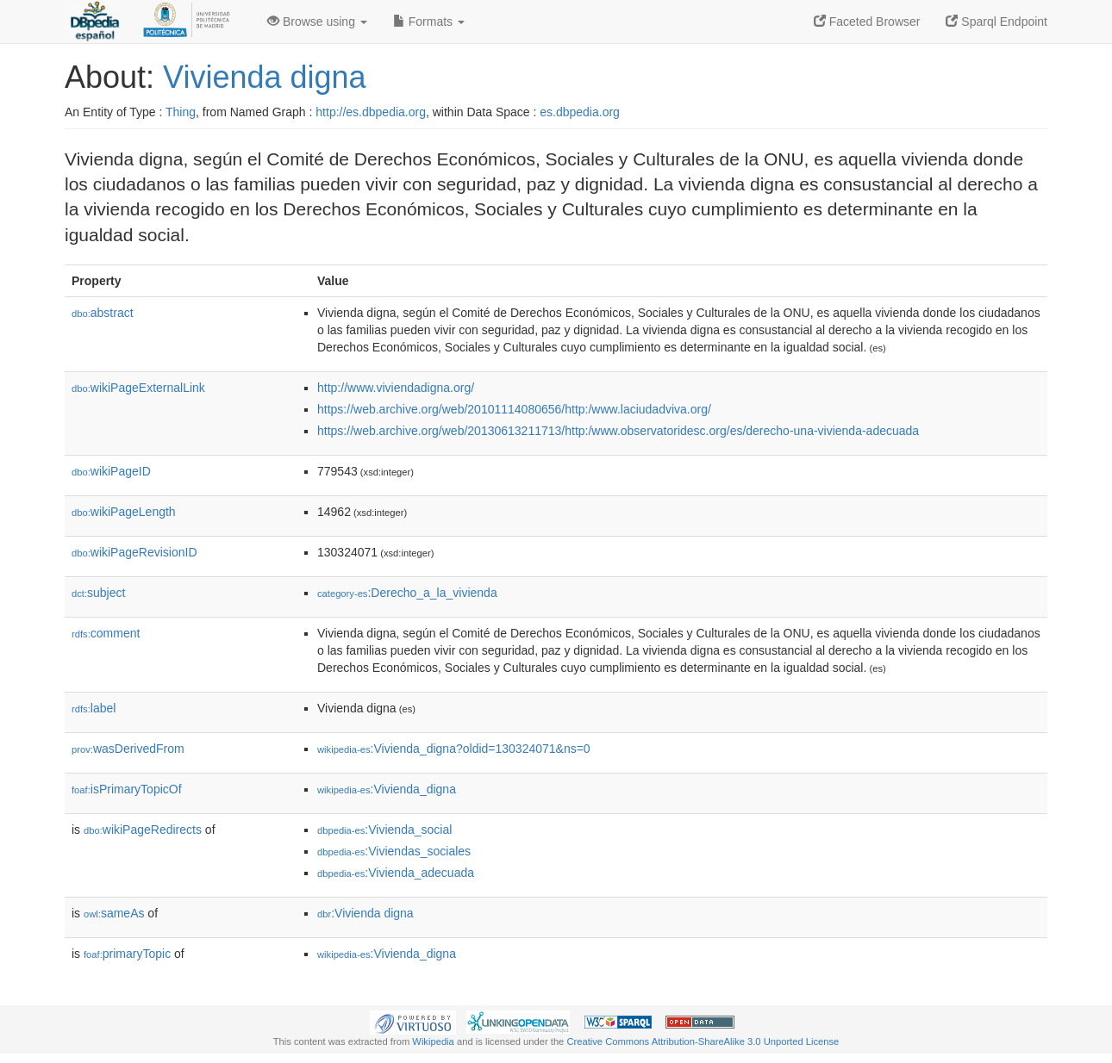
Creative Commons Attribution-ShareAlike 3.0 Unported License (702, 1041)
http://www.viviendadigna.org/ (395, 388)
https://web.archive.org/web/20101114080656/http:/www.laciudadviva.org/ (514, 409)
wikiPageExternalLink (138, 388)
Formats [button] (429, 21)
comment (106, 633)
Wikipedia (433, 1041)
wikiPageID (111, 471)
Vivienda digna (264, 77)
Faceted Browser (867, 21)
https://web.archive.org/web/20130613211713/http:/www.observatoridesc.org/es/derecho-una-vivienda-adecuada (618, 431)
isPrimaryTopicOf (127, 789)
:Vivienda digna (365, 913)
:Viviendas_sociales (394, 851)
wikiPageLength (124, 512)
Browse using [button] (317, 21)
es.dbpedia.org (580, 112)
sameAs (114, 913)
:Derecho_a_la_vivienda (407, 593)
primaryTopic (127, 953)
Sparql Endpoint (996, 21)
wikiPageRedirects (143, 829)
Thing (181, 112)
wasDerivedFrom (128, 748)
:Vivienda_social (384, 829)
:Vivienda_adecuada (395, 873)
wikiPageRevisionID (134, 552)
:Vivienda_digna (386, 789)
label (94, 708)
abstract (103, 313)
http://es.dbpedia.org (370, 112)
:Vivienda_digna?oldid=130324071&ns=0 (453, 748)
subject (98, 593)
